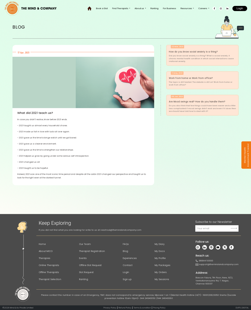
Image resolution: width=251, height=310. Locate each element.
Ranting (154, 8)
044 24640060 (165, 298)
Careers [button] (203, 8)
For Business (169, 8)
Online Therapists (49, 265)
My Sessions (162, 279)
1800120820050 (211, 295)
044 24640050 (147, 298)
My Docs (160, 251)
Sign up (127, 279)
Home (42, 244)
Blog (125, 251)
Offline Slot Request (90, 265)
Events (83, 258)
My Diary (160, 244)
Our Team (85, 244)
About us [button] (139, 8)
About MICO (46, 251)
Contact (128, 265)
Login (240, 8)
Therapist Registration (92, 251)
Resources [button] (187, 8)
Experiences (130, 258)
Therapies (44, 258)
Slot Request (86, 272)
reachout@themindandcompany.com (120, 229)
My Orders (161, 272)
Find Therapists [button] (120, 8)
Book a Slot (102, 8)
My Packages (162, 265)
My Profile (160, 258)
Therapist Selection (50, 279)
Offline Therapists (49, 272)
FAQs (126, 244)
